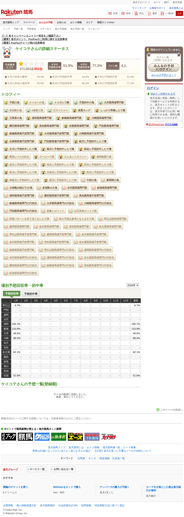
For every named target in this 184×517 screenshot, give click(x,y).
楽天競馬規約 (47, 505)
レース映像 (129, 447)
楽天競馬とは (176, 8)
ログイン (153, 88)
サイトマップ (139, 8)
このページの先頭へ (171, 409)
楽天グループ (140, 2)
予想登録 (31, 29)
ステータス (45, 29)
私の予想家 (61, 29)
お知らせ (61, 22)
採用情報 (86, 505)
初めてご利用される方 (162, 93)
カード (157, 2)
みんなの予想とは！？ (163, 75)
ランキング (94, 29)
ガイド (89, 22)
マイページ (29, 22)
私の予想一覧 (77, 29)
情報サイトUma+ (106, 22)
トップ (6, 29)
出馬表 (81, 458)
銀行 (166, 2)
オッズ (92, 458)
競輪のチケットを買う (15, 487)
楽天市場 (177, 2)
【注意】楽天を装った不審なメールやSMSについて (122, 450)
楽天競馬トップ (11, 22)
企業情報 (8, 505)
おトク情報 (76, 22)
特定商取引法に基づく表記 (109, 505)
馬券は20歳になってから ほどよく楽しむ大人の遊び (61, 450)
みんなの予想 (46, 22)
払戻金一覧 (118, 458)
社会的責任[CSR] (68, 505)
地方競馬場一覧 (111, 447)
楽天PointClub (156, 124)
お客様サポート (158, 8)
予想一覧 (18, 29)
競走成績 (105, 458)
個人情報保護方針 (26, 505)
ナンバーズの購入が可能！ (115, 487)
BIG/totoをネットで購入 (67, 487)
